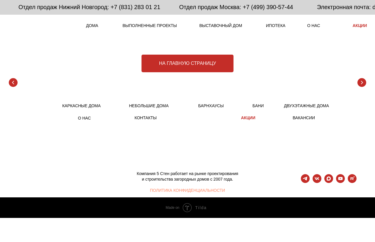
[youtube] (340, 181)
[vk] (317, 181)
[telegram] (305, 181)
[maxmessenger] (328, 181)
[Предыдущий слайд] (13, 82)
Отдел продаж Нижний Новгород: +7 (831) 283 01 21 (89, 7)
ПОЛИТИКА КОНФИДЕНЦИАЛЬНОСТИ (187, 190)
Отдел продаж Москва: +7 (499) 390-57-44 (236, 7)
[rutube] (352, 181)
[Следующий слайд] (361, 82)
